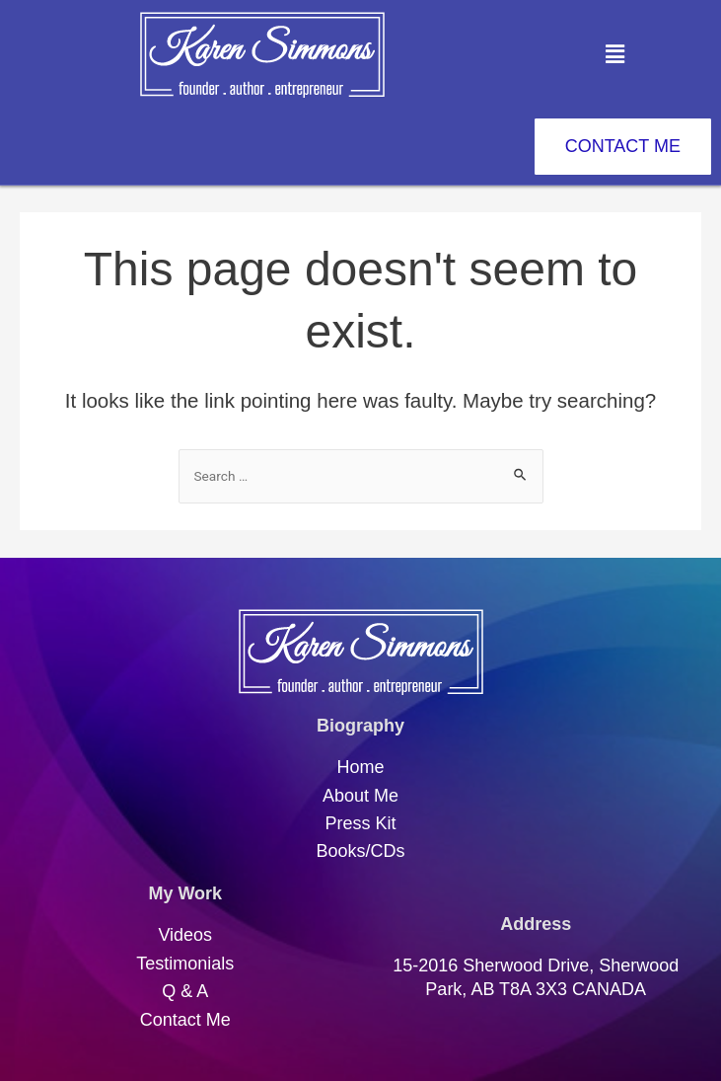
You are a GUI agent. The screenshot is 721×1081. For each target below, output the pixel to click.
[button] (614, 54)
